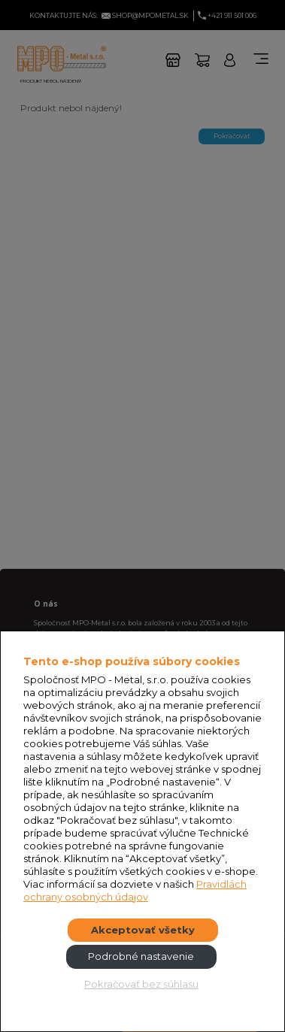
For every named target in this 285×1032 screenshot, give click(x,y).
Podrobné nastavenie (141, 956)
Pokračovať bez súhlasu (141, 984)
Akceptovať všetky (143, 930)
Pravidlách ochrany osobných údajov (135, 890)
